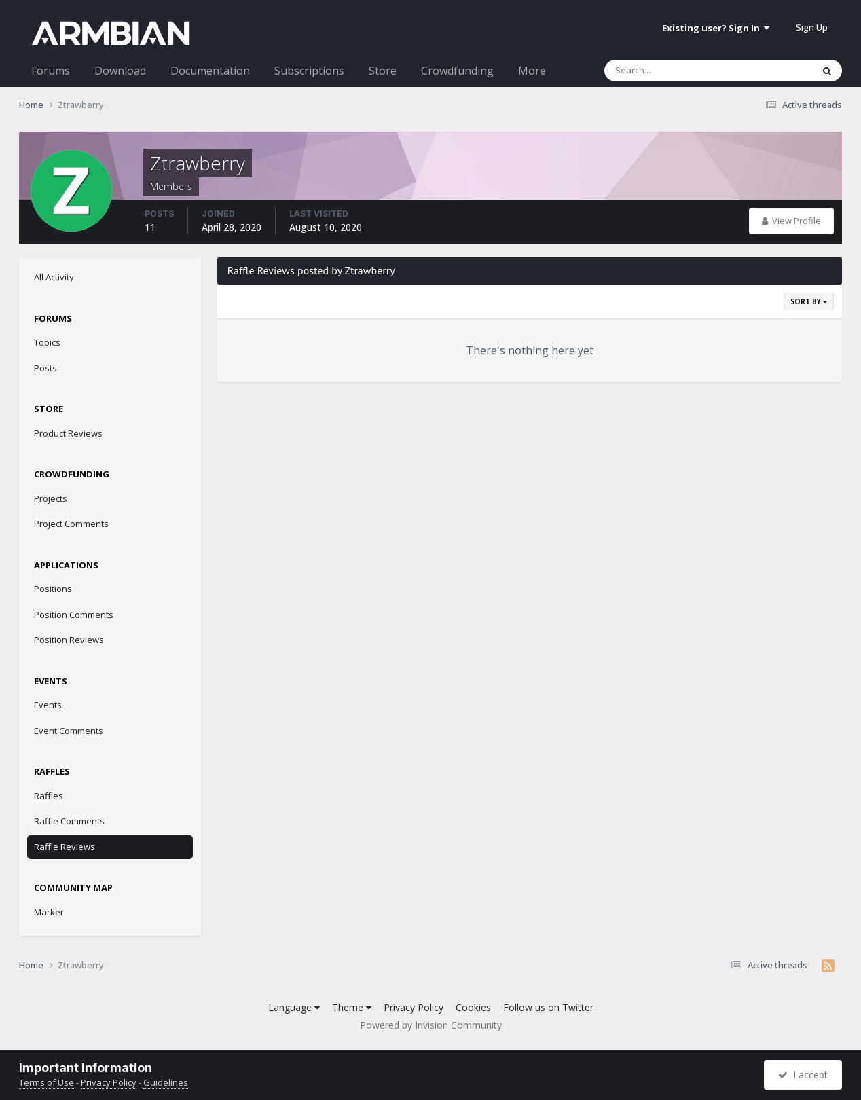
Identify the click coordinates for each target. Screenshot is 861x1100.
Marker (49, 912)
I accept (803, 1074)
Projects (50, 498)
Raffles (48, 796)
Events (48, 705)
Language (294, 1007)
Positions (53, 589)
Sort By (808, 301)
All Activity (54, 277)
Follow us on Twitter (548, 1007)
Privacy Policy (413, 1007)
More (532, 70)
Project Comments (71, 523)
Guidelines (165, 1082)
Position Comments (73, 614)
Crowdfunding (457, 70)
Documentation (210, 70)
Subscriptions (309, 70)
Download (120, 70)
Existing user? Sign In (715, 28)
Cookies (473, 1007)
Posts (45, 368)
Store (383, 70)
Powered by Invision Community (431, 1025)
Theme (351, 1007)
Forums (50, 70)
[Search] (672, 70)
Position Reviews (69, 640)
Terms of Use (46, 1082)
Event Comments (68, 731)
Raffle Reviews (64, 847)
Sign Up (812, 27)
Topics (47, 342)
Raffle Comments (69, 821)
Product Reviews (68, 433)
